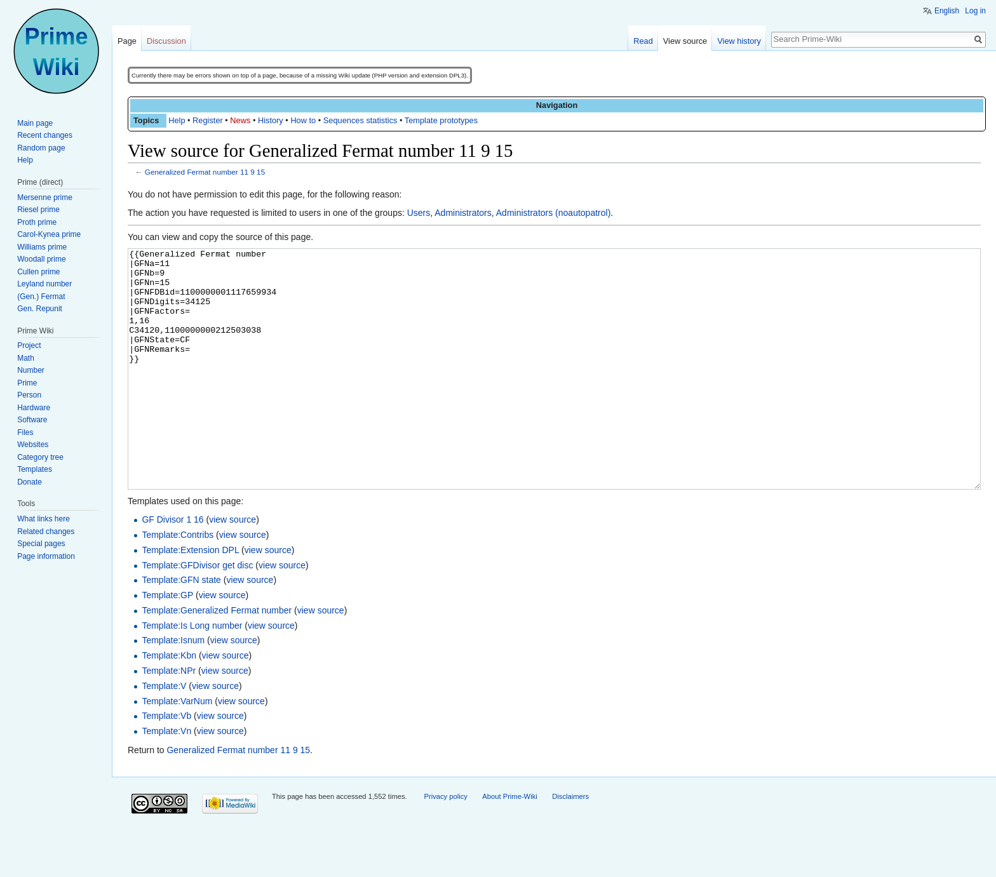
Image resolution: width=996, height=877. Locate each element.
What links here (43, 518)
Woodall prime (41, 259)
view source (232, 567)
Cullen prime (38, 271)
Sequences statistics (360, 120)
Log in (975, 10)
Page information (46, 556)
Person (29, 395)
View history (739, 41)
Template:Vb (166, 763)
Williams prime (42, 247)
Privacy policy (445, 844)
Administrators (462, 213)
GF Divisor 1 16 (172, 567)
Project (29, 345)
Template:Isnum (173, 688)
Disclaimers (570, 844)
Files (25, 432)
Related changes (45, 531)
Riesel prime (38, 209)
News (240, 120)
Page (127, 41)
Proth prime (37, 222)
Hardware (33, 407)
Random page (41, 148)
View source (685, 41)
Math (25, 358)
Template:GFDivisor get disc (197, 613)
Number (30, 370)
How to (303, 120)
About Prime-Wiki (509, 844)
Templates (34, 469)
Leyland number (44, 283)
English (946, 10)
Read (643, 41)
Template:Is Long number (192, 673)
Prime (27, 382)
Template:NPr (169, 718)
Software (32, 419)
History (270, 120)
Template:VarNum (177, 749)
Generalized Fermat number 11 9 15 (205, 172)
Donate (29, 482)
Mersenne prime (44, 197)
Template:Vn (166, 778)
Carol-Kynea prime (49, 234)
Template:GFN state (181, 627)
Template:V (164, 733)
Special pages (41, 543)
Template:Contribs (177, 582)
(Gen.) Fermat (41, 296)
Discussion (166, 41)
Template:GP (167, 643)
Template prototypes (441, 120)
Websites (32, 444)
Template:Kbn (169, 703)
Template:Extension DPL (190, 597)
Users (419, 213)
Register (207, 120)
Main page (35, 123)
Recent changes (44, 135)
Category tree (40, 457)
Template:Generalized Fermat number (217, 658)
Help (176, 120)
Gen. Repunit (39, 308)
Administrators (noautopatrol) (553, 213)
